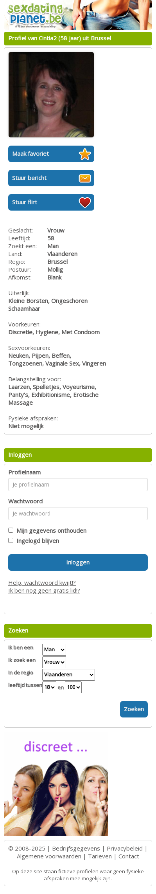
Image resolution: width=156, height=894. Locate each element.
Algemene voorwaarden (49, 856)
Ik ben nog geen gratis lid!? (44, 590)
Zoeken (134, 709)
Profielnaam (24, 472)
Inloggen (78, 562)
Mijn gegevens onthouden (49, 530)
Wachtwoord (25, 501)
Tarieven (100, 856)
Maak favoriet (30, 153)
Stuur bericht (29, 178)
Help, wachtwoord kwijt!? (42, 582)
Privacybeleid (125, 848)
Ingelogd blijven (36, 540)
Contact (128, 856)
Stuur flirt (24, 202)
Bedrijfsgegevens (76, 848)
